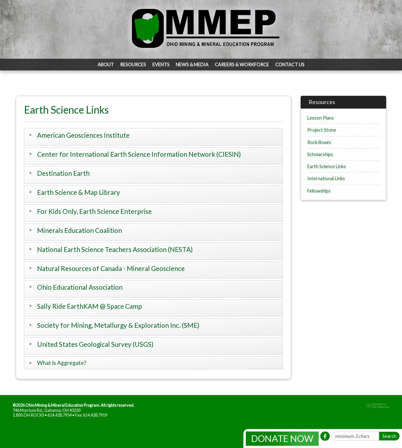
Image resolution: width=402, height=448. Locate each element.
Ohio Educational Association (80, 287)
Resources (133, 64)
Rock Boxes (319, 142)
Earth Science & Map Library (78, 192)
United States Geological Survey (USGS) (95, 344)
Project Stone (321, 130)
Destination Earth (63, 173)
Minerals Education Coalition (79, 230)
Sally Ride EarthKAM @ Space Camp (89, 306)
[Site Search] (355, 436)
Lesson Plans (320, 118)
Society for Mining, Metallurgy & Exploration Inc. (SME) (118, 325)
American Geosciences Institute (83, 135)
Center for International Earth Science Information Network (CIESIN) (139, 154)
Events (160, 64)
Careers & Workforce (242, 64)
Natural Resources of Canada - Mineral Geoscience (111, 268)
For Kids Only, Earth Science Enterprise (94, 211)
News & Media (192, 64)
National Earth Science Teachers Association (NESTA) (115, 249)
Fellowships (319, 191)
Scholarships (320, 154)
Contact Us (289, 64)
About (106, 64)
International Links (326, 178)
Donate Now (282, 438)
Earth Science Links (326, 166)
